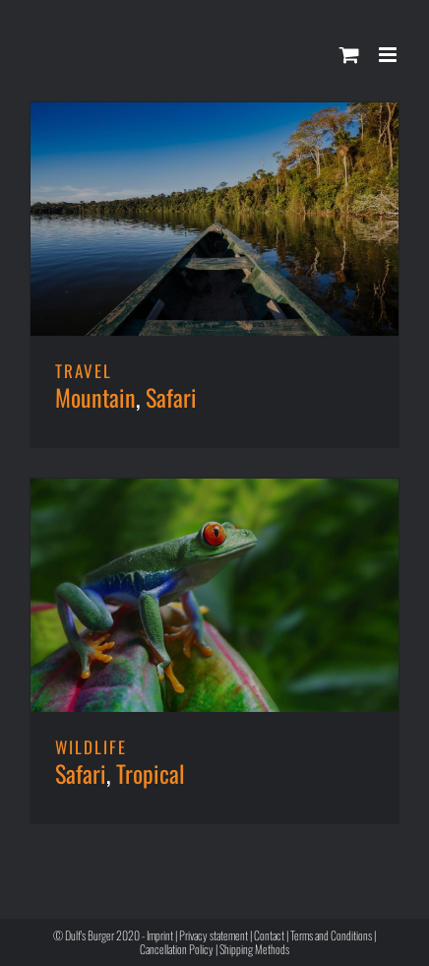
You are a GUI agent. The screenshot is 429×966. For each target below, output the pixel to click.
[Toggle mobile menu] (389, 54)
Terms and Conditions (331, 935)
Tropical (150, 773)
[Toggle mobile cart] (349, 54)
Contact (269, 935)
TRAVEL (83, 370)
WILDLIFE (91, 747)
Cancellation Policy (177, 948)
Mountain (95, 397)
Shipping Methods (254, 948)
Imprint (160, 935)
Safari (171, 397)
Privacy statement (213, 935)
